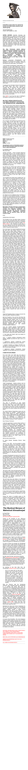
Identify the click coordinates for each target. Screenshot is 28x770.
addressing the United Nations (12, 557)
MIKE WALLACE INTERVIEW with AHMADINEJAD (14, 637)
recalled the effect (12, 568)
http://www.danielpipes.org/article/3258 (11, 516)
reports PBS (10, 601)
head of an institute (16, 594)
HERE (7, 96)
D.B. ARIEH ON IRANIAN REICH (10, 642)
